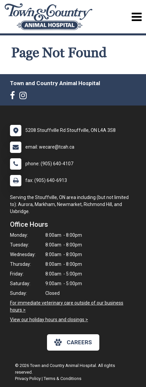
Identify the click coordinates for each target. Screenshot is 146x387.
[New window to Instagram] (24, 97)
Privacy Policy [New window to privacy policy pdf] (28, 378)
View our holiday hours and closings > (49, 319)
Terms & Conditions (62, 378)
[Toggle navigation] (136, 17)
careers (73, 342)
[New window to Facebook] (14, 97)
